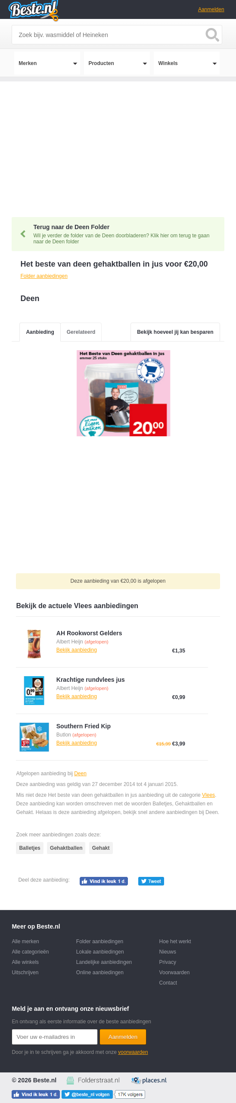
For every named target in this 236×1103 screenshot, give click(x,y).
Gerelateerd (81, 332)
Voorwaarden (174, 972)
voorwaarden (133, 1052)
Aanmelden (211, 9)
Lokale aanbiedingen (100, 952)
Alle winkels (25, 962)
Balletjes (29, 848)
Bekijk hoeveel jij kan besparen (175, 332)
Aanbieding (40, 332)
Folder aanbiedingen (99, 941)
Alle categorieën (30, 952)
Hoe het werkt (175, 941)
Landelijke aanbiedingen (104, 962)
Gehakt (101, 848)
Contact (168, 983)
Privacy (167, 962)
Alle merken (25, 941)
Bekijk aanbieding (76, 650)
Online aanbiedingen (100, 972)
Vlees (208, 795)
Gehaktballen (66, 848)
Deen (80, 774)
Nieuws (167, 952)
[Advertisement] (118, 141)
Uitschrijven (25, 972)
